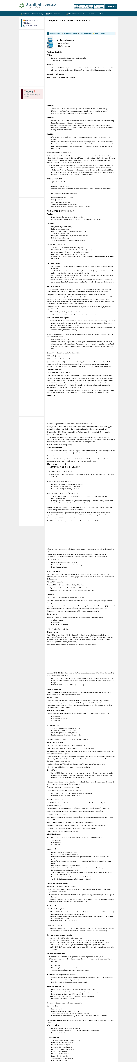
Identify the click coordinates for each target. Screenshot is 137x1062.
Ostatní (103, 13)
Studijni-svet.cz (41, 4)
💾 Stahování (27, 23)
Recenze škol (91, 14)
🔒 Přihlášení (25, 14)
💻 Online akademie (30, 26)
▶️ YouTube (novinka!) (30, 20)
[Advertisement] (78, 27)
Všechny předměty (37, 14)
